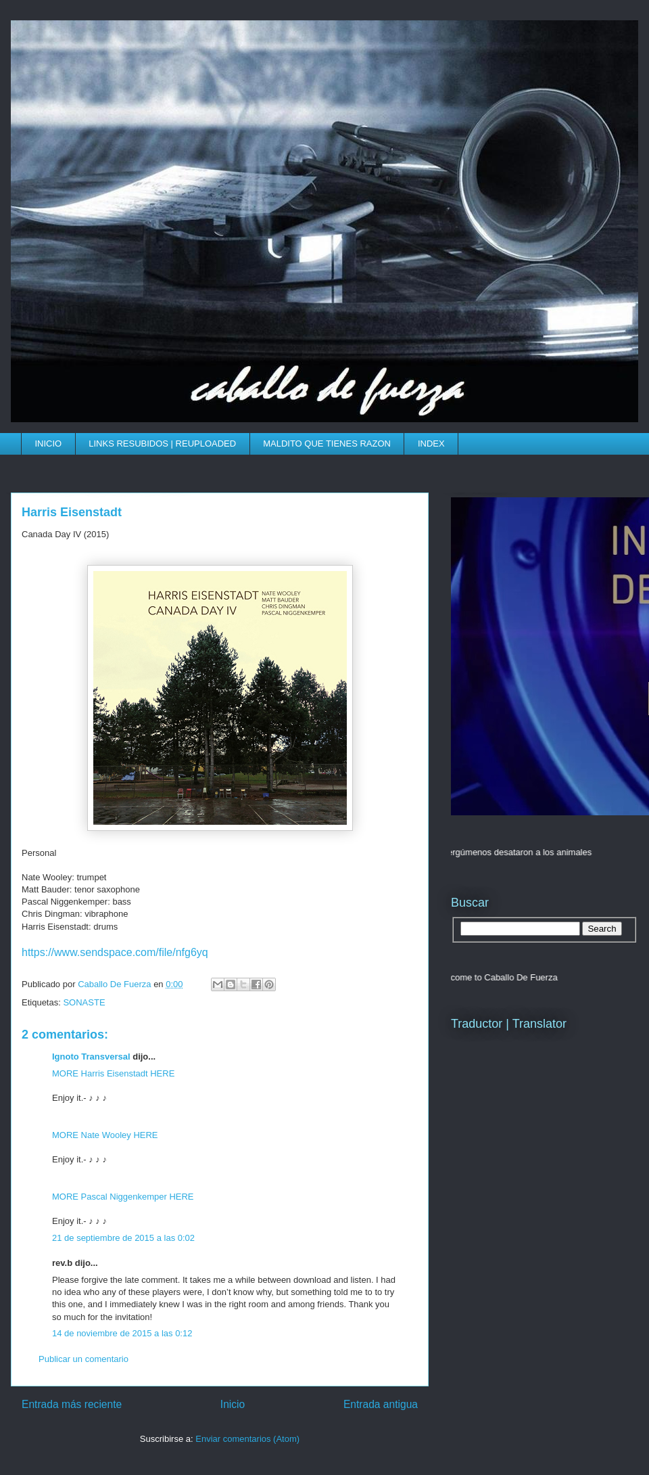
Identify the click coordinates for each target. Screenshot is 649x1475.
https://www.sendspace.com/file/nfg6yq (115, 952)
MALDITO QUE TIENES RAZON (327, 443)
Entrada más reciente (72, 1404)
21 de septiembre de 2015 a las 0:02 (123, 1238)
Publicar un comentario (83, 1359)
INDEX (431, 443)
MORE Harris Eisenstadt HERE (113, 1073)
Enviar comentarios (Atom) (247, 1439)
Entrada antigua (380, 1404)
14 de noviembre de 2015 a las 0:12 (122, 1333)
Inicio (232, 1404)
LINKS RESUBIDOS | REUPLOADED (162, 443)
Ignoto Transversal (91, 1056)
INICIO (48, 443)
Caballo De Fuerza (115, 984)
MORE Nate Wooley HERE (105, 1135)
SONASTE (84, 1002)
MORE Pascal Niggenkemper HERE (123, 1197)
